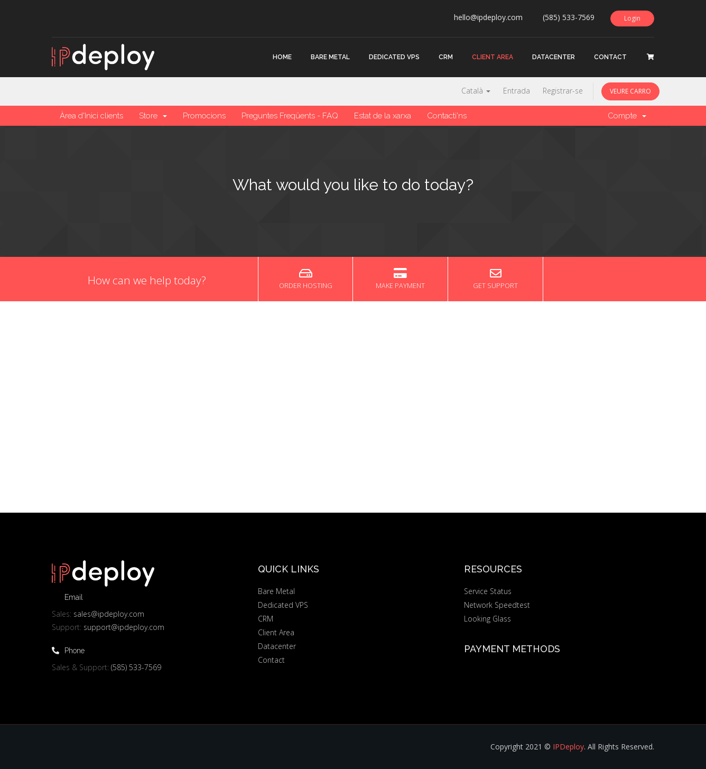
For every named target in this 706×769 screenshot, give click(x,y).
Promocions (204, 116)
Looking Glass (487, 619)
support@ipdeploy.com (123, 627)
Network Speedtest (497, 605)
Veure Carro (630, 91)
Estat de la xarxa (382, 116)
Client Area (492, 57)
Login (632, 18)
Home (282, 57)
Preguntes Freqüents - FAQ (289, 116)
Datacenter (553, 57)
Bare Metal (330, 57)
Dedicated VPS (394, 57)
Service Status (488, 591)
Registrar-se (563, 91)
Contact (610, 57)
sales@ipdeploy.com (108, 614)
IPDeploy (568, 747)
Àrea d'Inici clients (91, 116)
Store (153, 116)
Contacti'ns (447, 116)
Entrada (516, 91)
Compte (627, 116)
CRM (446, 57)
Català (475, 91)
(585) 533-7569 (136, 667)
